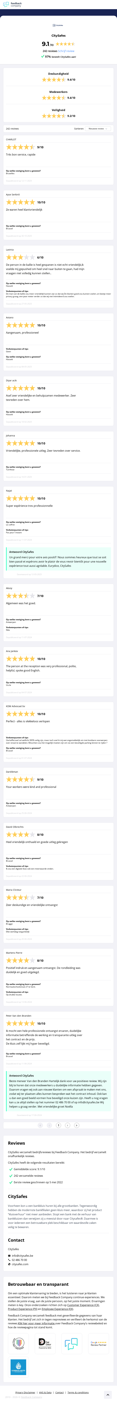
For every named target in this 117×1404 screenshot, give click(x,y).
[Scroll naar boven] (108, 1395)
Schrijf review (66, 51)
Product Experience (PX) (22, 1309)
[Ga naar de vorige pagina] (49, 1125)
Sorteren (79, 128)
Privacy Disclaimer (25, 1392)
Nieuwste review (98, 128)
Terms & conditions (78, 1392)
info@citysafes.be (22, 1255)
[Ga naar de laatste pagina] (76, 1125)
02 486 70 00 (19, 1260)
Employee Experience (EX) (57, 1309)
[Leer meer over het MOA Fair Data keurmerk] (45, 1344)
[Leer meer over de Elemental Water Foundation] (18, 1367)
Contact (59, 1392)
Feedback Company (31, 1397)
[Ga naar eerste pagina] (40, 1125)
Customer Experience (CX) (83, 1305)
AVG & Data (45, 1392)
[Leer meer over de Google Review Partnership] (98, 1344)
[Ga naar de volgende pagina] (67, 1125)
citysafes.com (20, 1264)
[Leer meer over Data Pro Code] (18, 1344)
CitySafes (59, 35)
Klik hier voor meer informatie (36, 1323)
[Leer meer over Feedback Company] (72, 1344)
